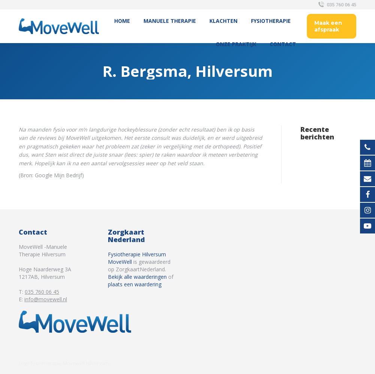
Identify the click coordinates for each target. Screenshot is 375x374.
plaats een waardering (134, 284)
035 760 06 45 (336, 4)
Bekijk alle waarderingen (137, 276)
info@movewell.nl (45, 299)
